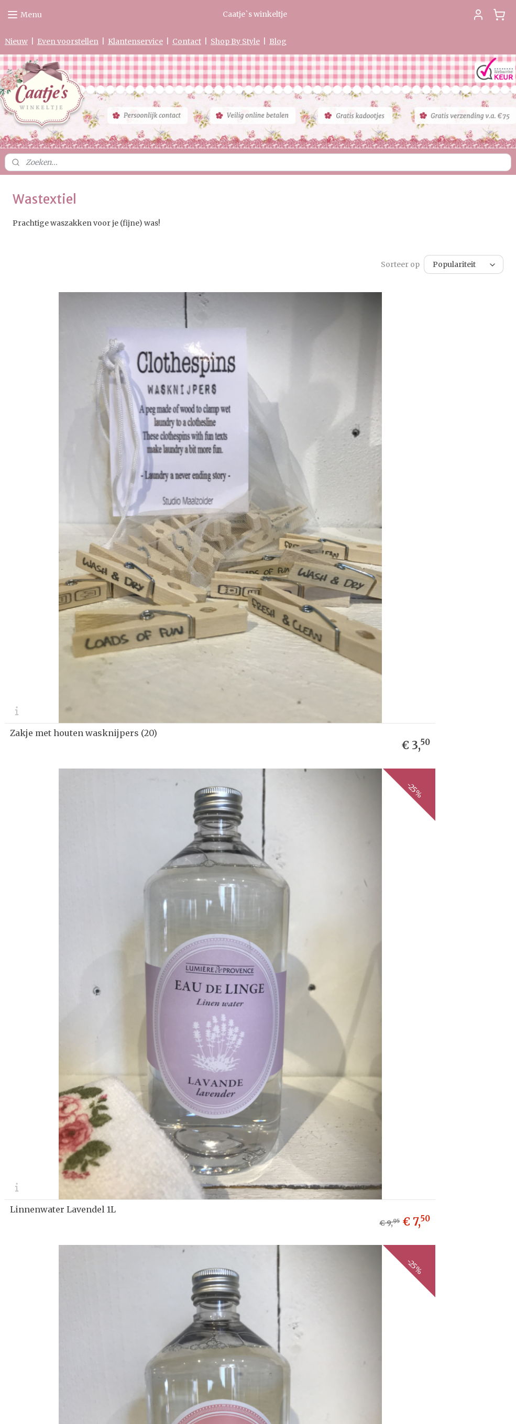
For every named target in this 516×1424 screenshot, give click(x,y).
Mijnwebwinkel (382, 1404)
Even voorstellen (67, 41)
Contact (186, 41)
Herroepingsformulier (40, 988)
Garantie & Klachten (36, 978)
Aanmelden (378, 980)
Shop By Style (235, 41)
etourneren (27, 958)
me (19, 927)
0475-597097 (210, 1285)
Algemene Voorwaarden (43, 998)
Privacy (17, 968)
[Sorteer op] (463, 264)
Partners (19, 1018)
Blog (278, 41)
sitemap (226, 1404)
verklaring (45, 968)
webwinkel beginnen (288, 1404)
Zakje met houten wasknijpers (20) (83, 551)
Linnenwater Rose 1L (54, 845)
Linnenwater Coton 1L (314, 845)
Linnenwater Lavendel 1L (321, 551)
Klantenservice (135, 41)
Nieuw (16, 41)
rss (248, 1404)
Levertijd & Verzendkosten (47, 947)
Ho (9, 927)
